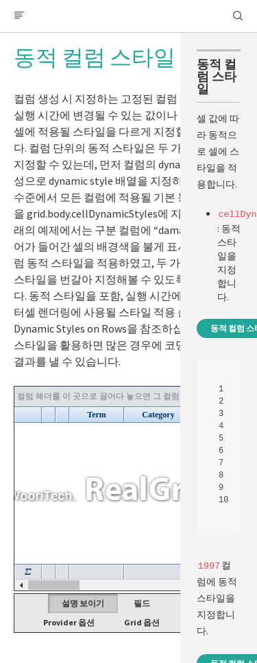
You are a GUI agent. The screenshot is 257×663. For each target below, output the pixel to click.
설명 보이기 (83, 603)
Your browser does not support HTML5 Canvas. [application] (128, 488)
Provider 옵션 (69, 622)
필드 (142, 603)
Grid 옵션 (142, 622)
